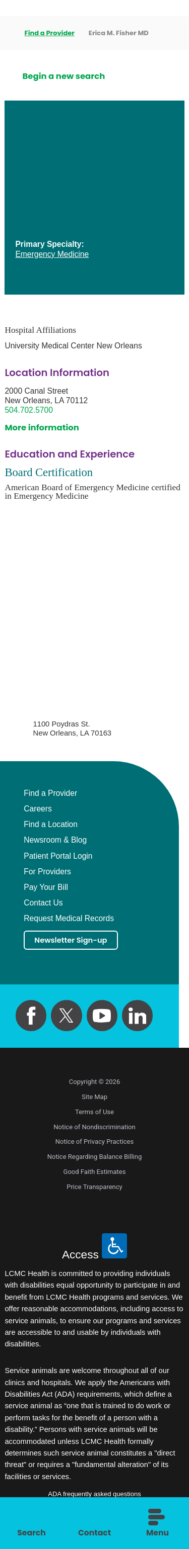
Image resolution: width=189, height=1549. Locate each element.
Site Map (94, 1099)
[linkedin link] (137, 1018)
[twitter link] (66, 1018)
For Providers (47, 872)
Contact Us (43, 903)
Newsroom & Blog (55, 840)
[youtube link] (102, 1018)
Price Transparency (94, 1189)
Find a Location (51, 825)
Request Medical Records (69, 919)
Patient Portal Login (58, 856)
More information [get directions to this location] (42, 427)
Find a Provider (50, 33)
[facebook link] (31, 1018)
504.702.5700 (29, 410)
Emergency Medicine (52, 254)
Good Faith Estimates (95, 1173)
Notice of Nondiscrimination (94, 1129)
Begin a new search (63, 76)
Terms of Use (94, 1114)
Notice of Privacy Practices (94, 1144)
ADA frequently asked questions (94, 1496)
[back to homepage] (8, 33)
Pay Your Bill (46, 887)
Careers (38, 809)
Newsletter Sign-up (76, 941)
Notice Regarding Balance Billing (94, 1158)
